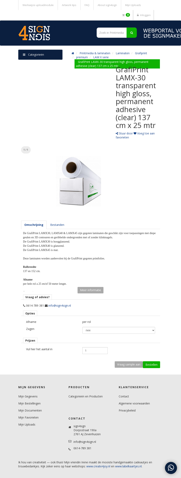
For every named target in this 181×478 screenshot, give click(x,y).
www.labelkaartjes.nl (128, 466)
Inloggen (143, 15)
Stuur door (124, 133)
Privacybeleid (127, 410)
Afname (31, 322)
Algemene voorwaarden (134, 403)
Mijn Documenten (30, 410)
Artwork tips (69, 5)
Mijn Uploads (133, 5)
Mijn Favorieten (28, 417)
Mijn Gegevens (28, 396)
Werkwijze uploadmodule (38, 5)
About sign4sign (107, 5)
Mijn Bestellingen (29, 403)
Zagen (30, 329)
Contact (124, 396)
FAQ (87, 5)
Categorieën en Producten (86, 396)
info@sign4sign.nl (59, 305)
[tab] (34, 225)
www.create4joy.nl (98, 466)
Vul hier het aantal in (39, 349)
